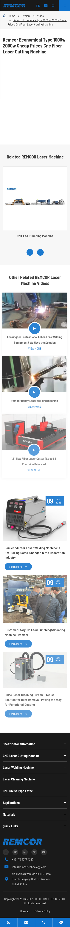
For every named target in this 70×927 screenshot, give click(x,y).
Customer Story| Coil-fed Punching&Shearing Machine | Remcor (35, 631)
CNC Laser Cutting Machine (21, 756)
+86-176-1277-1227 (22, 859)
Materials (9, 814)
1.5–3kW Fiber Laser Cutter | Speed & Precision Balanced (32, 461)
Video (40, 16)
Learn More (18, 566)
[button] (30, 252)
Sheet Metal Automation (19, 744)
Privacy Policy (42, 911)
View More (33, 348)
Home (11, 16)
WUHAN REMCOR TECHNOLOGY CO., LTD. (42, 899)
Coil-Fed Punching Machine (35, 236)
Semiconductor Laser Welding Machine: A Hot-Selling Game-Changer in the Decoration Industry (35, 552)
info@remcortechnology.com (29, 867)
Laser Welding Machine (18, 767)
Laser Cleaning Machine (19, 779)
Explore (26, 16)
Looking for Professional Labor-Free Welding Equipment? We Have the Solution (33, 339)
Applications (11, 803)
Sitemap (24, 911)
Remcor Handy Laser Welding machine (33, 400)
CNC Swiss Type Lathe (18, 791)
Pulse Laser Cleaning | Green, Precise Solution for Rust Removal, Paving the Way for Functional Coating (33, 698)
